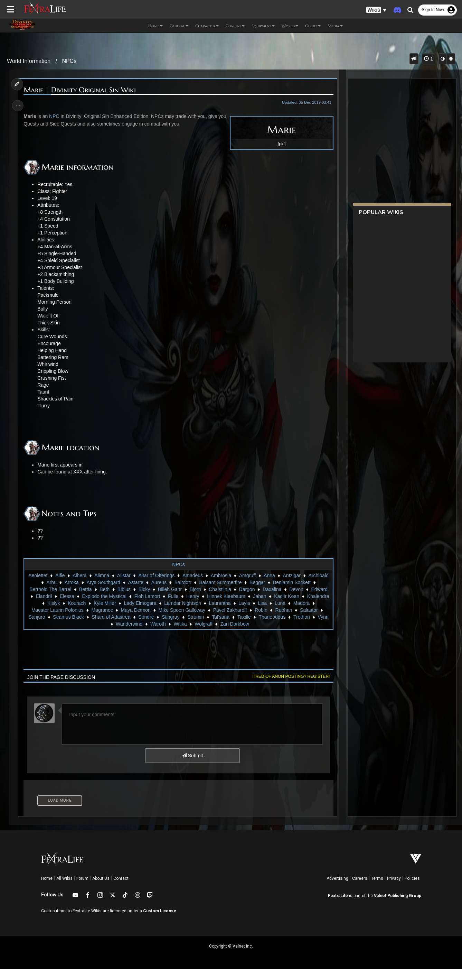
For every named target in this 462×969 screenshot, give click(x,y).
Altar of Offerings (156, 575)
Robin (261, 610)
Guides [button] (313, 25)
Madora (301, 603)
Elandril (44, 596)
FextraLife (338, 895)
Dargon (247, 589)
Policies (412, 878)
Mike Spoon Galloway (181, 610)
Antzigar (291, 575)
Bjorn (195, 589)
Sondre (146, 617)
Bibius (123, 589)
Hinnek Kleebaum (226, 596)
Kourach (77, 603)
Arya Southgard (103, 582)
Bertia (85, 589)
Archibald (318, 575)
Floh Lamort (147, 596)
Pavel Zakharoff (230, 610)
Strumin (195, 617)
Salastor (309, 610)
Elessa (66, 596)
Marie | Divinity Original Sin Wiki (81, 90)
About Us (101, 878)
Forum (82, 878)
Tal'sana (220, 617)
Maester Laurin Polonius (57, 610)
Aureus (158, 582)
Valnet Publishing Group (397, 895)
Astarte (135, 582)
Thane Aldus (271, 617)
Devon (296, 589)
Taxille (244, 617)
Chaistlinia (220, 589)
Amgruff (247, 575)
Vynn (323, 617)
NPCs (69, 61)
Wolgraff (204, 624)
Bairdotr (182, 582)
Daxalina (272, 589)
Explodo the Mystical (104, 596)
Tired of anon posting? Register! (289, 676)
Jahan (259, 596)
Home (47, 878)
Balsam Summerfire (220, 582)
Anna (269, 575)
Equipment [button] (263, 25)
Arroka (71, 582)
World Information (28, 61)
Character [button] (207, 25)
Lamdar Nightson (182, 603)
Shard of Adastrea (111, 617)
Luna (279, 603)
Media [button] (335, 25)
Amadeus (192, 575)
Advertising (337, 878)
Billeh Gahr (169, 589)
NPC (55, 116)
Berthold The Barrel (50, 589)
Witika (180, 624)
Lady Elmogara (140, 603)
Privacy (394, 878)
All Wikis (64, 878)
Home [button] (155, 25)
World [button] (290, 25)
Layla (244, 603)
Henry (192, 596)
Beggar (257, 582)
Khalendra (318, 596)
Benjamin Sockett (291, 582)
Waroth (158, 624)
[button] (376, 10)
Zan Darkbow (234, 624)
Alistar (123, 575)
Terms (377, 878)
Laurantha (219, 603)
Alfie (60, 575)
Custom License (159, 910)
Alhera (79, 575)
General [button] (179, 25)
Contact (121, 878)
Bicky (144, 589)
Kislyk (53, 603)
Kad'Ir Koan (286, 596)
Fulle (173, 596)
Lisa (262, 603)
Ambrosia (220, 575)
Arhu (51, 582)
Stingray (170, 617)
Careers (359, 878)
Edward (319, 589)
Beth (105, 589)
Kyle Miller (104, 603)
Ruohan (283, 610)
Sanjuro (36, 617)
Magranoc (102, 610)
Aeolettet (37, 575)
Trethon (301, 617)
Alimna (101, 575)
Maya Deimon (135, 610)
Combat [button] (235, 25)
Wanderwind (128, 624)
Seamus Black (68, 617)
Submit (191, 755)
